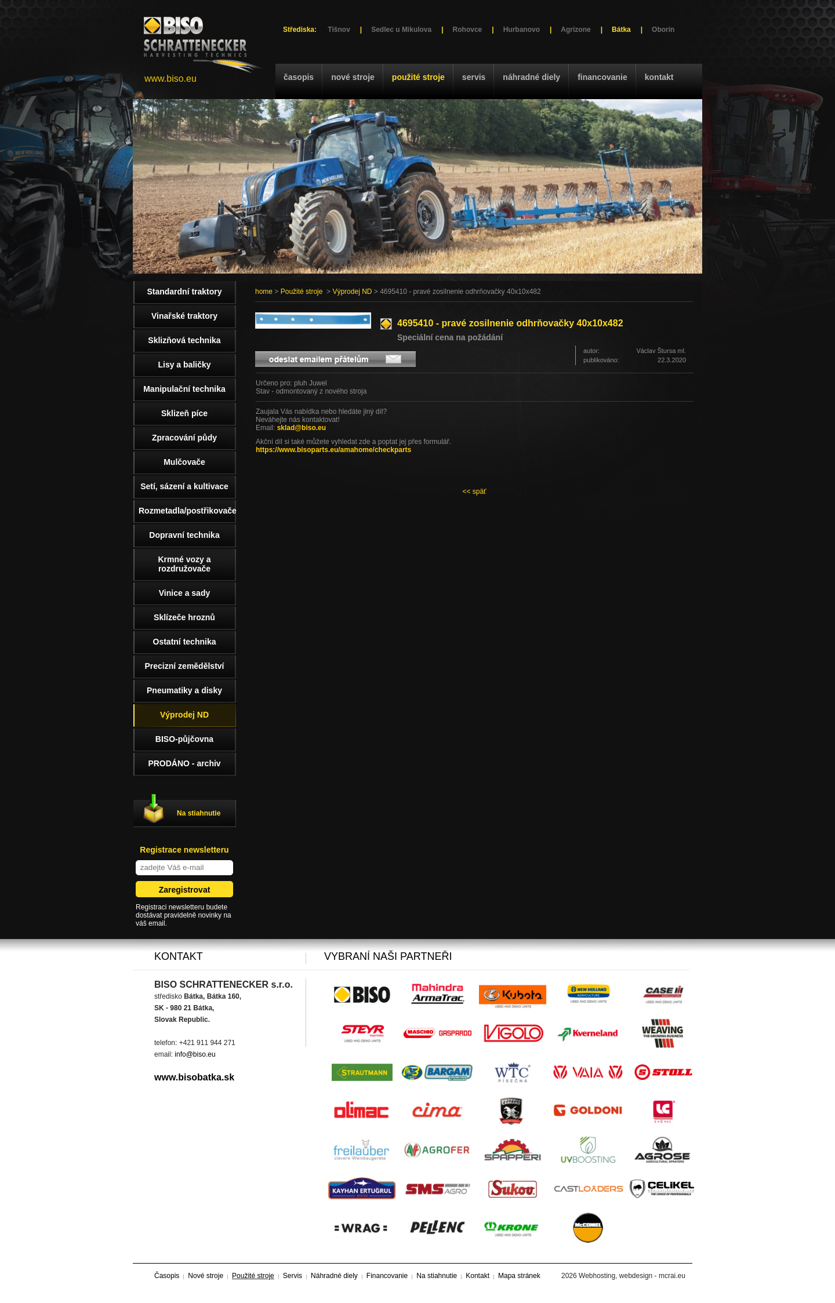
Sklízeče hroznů (184, 617)
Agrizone (575, 30)
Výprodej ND (352, 291)
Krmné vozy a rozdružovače (184, 564)
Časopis (299, 77)
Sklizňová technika (184, 340)
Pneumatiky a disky (184, 690)
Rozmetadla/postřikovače (187, 510)
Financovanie (602, 77)
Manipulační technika (184, 389)
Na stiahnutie (198, 813)
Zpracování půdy (184, 437)
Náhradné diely (531, 77)
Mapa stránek (519, 1276)
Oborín (663, 30)
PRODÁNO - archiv (184, 763)
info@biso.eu (195, 1054)
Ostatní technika (184, 641)
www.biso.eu (170, 78)
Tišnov (339, 30)
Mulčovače (184, 462)
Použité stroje (418, 77)
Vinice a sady (184, 593)
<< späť (474, 491)
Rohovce (467, 30)
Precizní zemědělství (184, 666)
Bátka (621, 30)
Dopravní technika (184, 535)
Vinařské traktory (184, 316)
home (264, 291)
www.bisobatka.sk (194, 1077)
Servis (473, 77)
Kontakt (659, 77)
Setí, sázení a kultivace (184, 486)
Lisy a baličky (184, 364)
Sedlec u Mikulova (401, 30)
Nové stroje (353, 77)
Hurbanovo (521, 30)
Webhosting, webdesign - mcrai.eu (632, 1276)
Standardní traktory (184, 291)
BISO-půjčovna (184, 739)
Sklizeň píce (184, 413)
